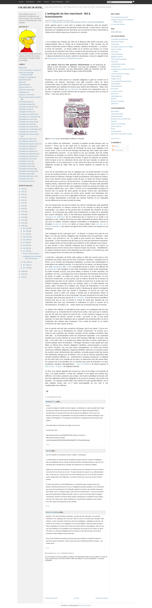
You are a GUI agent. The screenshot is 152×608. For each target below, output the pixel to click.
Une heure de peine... (30, 7)
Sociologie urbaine (25, 179)
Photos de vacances (25, 90)
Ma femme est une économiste (121, 119)
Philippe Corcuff (116, 79)
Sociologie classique (25, 104)
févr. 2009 (26, 265)
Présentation (30, 2)
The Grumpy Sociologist (118, 59)
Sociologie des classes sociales (29, 134)
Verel (48, 451)
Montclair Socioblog (117, 42)
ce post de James (60, 224)
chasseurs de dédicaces (55, 217)
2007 (22, 274)
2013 (22, 214)
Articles (115, 146)
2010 (22, 223)
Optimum (114, 121)
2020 (22, 194)
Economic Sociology (117, 101)
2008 (22, 271)
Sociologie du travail (25, 166)
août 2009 (26, 240)
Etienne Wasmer (116, 126)
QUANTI (113, 99)
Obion (54, 139)
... (119, 138)
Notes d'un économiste (118, 124)
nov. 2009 (26, 231)
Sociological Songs (25, 102)
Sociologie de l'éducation (27, 107)
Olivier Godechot (116, 76)
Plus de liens (115, 138)
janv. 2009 (26, 268)
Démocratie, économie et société (121, 134)
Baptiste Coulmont (117, 57)
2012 (22, 217)
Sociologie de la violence (27, 132)
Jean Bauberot (115, 84)
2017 (22, 203)
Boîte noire (114, 94)
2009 (22, 226)
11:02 (47, 547)
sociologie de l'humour (26, 112)
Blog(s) (21, 67)
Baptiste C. (50, 402)
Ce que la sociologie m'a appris (29, 70)
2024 (22, 189)
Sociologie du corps (25, 161)
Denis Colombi (52, 512)
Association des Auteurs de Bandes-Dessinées (65, 58)
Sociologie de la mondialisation (29, 129)
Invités (21, 82)
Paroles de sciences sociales (120, 74)
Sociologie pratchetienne (27, 176)
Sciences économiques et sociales (30, 97)
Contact (46, 2)
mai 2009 (26, 248)
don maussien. (79, 298)
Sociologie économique (26, 169)
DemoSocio (114, 104)
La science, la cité (116, 91)
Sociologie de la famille (26, 124)
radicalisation (57, 267)
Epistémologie (23, 80)
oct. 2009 (26, 234)
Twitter (39, 2)
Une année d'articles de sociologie (122, 47)
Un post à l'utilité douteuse (31, 253)
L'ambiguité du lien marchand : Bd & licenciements (67, 15)
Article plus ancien (102, 598)
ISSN (67, 2)
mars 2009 (26, 262)
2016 (22, 206)
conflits (68, 267)
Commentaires (117, 150)
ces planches (73, 89)
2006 (22, 277)
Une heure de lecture (25, 181)
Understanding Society (118, 64)
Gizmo (113, 129)
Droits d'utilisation (57, 2)
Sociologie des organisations (28, 154)
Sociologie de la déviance (27, 122)
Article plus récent (51, 598)
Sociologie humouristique (27, 171)
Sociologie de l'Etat (25, 109)
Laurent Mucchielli (117, 54)
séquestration (52, 269)
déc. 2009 (26, 228)
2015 (22, 209)
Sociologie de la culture (26, 119)
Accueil (21, 2)
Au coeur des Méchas (118, 24)
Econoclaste (115, 111)
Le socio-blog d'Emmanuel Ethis (121, 81)
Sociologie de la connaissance (28, 117)
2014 (22, 211)
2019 (22, 197)
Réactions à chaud (25, 95)
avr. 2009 (26, 251)
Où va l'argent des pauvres (119, 17)
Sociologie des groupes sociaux (29, 144)
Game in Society (116, 49)
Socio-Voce (114, 52)
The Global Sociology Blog (119, 39)
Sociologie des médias (26, 149)
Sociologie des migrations (27, 151)
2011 (22, 220)
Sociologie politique (25, 174)
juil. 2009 (26, 242)
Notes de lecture (24, 87)
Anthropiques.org (116, 96)
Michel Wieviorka (116, 86)
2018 (22, 200)
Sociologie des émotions (26, 141)
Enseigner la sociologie (26, 77)
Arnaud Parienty (116, 131)
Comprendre (115, 44)
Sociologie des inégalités (27, 146)
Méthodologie (23, 85)
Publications (23, 92)
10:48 (47, 506)
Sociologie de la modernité (27, 127)
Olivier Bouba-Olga (117, 114)
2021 (22, 191)
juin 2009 (26, 245)
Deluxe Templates (85, 605)
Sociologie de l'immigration (27, 114)
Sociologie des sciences (26, 159)
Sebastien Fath (116, 67)
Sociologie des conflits (26, 139)
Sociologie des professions (27, 156)
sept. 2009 (26, 237)
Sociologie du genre (25, 164)
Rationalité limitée (116, 116)
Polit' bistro (114, 62)
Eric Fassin (114, 89)
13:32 (47, 444)
